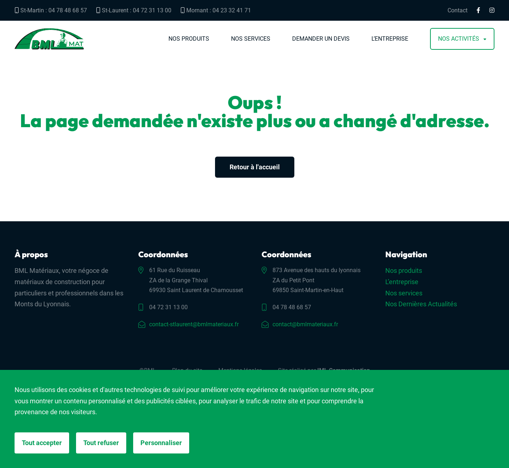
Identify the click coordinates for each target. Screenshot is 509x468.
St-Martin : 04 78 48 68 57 (51, 10)
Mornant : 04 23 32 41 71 (215, 10)
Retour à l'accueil (255, 167)
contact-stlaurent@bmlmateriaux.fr (194, 324)
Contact (458, 10)
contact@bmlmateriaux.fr (305, 324)
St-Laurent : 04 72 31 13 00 (133, 10)
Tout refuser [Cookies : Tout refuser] (101, 443)
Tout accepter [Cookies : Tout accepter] (42, 443)
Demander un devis (321, 39)
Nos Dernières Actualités (421, 304)
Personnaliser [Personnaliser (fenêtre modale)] (161, 443)
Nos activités (458, 39)
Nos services (250, 39)
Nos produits (188, 39)
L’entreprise (389, 39)
